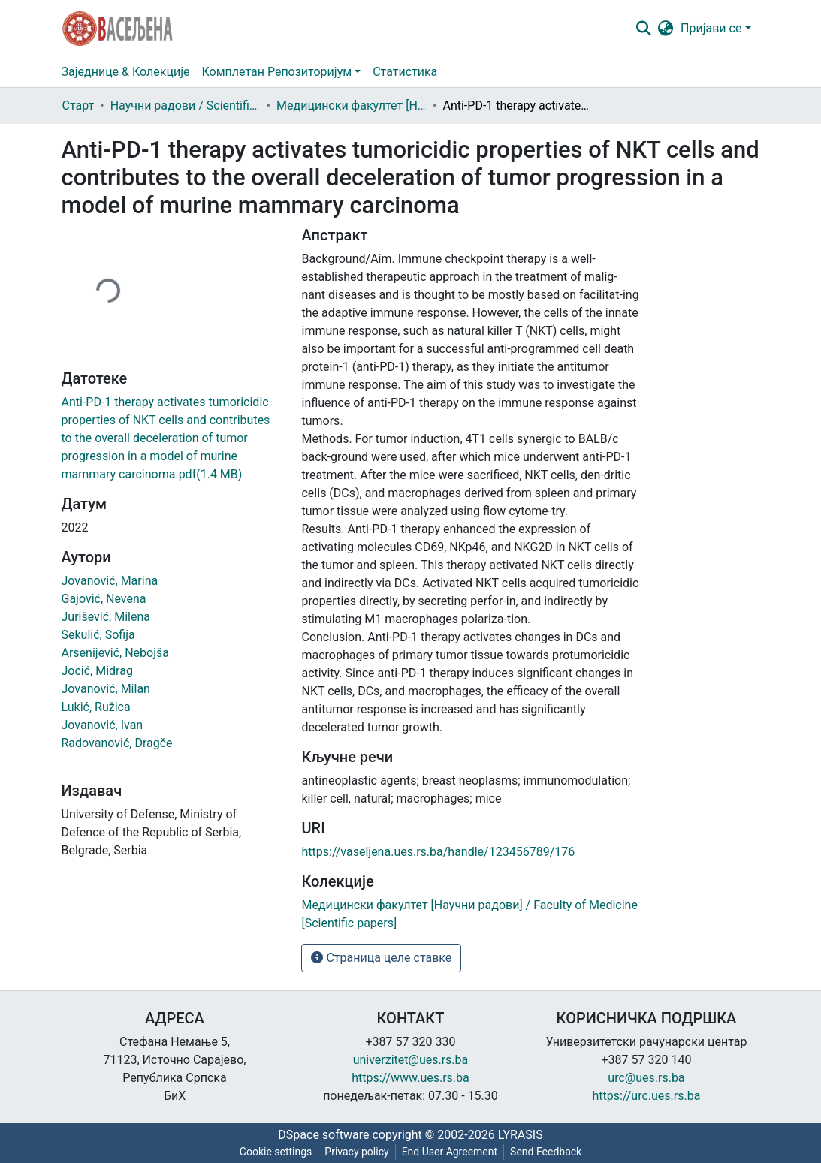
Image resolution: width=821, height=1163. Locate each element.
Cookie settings (276, 1152)
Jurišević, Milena (106, 617)
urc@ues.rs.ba (646, 1078)
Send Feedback (545, 1152)
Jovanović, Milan (106, 689)
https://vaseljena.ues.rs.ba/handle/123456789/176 (438, 852)
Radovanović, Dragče (117, 743)
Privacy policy (356, 1152)
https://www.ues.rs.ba (410, 1078)
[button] (665, 29)
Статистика (405, 72)
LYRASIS (520, 1135)
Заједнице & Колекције (126, 72)
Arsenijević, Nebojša (115, 653)
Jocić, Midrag (97, 671)
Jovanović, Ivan (102, 725)
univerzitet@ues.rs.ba (411, 1060)
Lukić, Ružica (96, 707)
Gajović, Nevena (104, 599)
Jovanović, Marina (110, 581)
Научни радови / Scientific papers (185, 105)
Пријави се (711, 28)
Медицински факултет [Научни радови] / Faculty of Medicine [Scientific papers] (351, 105)
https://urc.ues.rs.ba (647, 1096)
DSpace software (323, 1135)
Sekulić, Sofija (98, 635)
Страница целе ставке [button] (381, 958)
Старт (78, 105)
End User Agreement (449, 1152)
